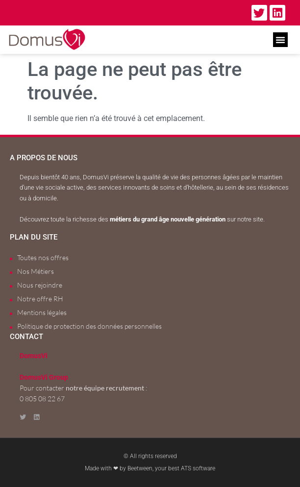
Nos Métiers (35, 271)
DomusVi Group (44, 377)
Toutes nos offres (43, 257)
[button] (280, 39)
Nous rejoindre (39, 285)
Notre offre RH (40, 298)
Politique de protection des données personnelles (89, 326)
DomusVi (34, 356)
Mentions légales (42, 312)
